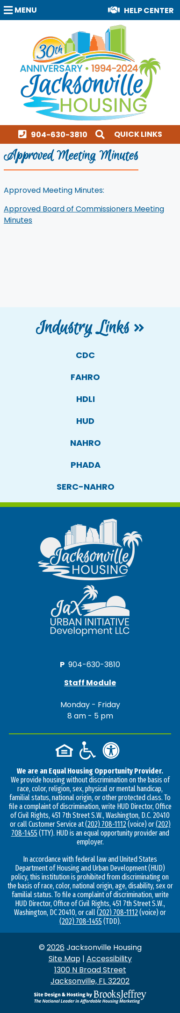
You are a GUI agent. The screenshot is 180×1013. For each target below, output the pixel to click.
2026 (56, 947)
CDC (85, 355)
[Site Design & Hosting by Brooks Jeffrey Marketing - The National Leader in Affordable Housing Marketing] (90, 997)
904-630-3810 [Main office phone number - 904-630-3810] (94, 664)
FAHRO (85, 377)
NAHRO (85, 443)
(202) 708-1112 (105, 824)
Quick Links (138, 134)
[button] (21, 9)
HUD (85, 421)
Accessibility (109, 958)
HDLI (85, 399)
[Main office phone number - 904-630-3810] (55, 134)
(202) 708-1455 (80, 921)
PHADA (86, 465)
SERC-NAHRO (86, 486)
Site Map (64, 958)
